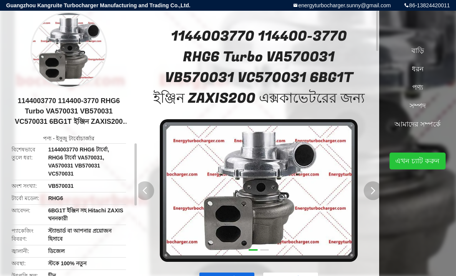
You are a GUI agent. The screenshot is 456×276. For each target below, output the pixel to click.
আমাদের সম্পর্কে (418, 124)
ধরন (418, 69)
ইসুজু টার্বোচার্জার (75, 138)
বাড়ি (417, 50)
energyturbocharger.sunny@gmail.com (344, 5)
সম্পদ (418, 106)
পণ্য (47, 138)
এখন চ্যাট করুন (417, 161)
